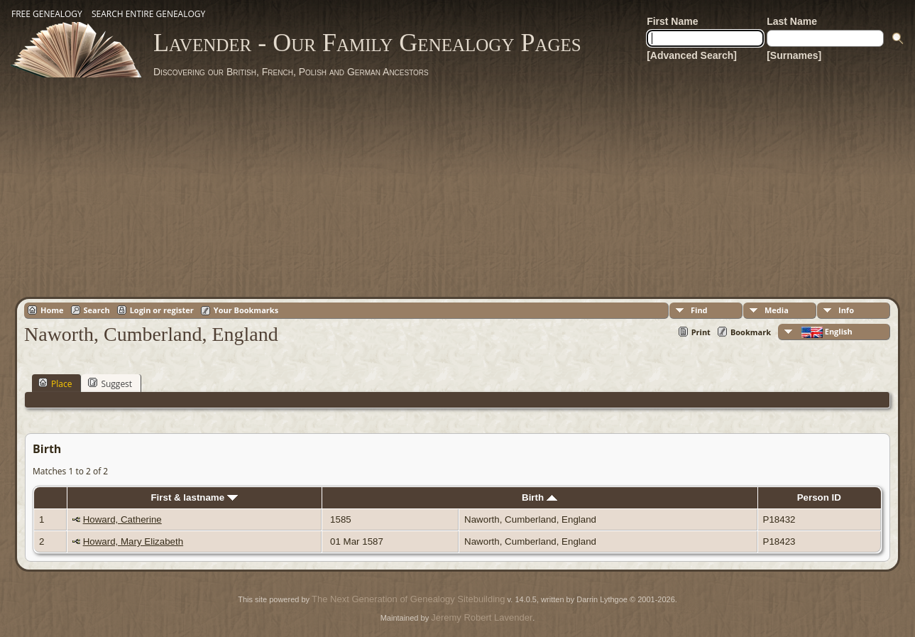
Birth (539, 497)
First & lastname (193, 497)
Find (699, 310)
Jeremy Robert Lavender (481, 617)
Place (55, 383)
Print (701, 332)
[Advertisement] (458, 184)
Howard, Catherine (122, 519)
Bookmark (750, 332)
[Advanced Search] (692, 55)
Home (52, 310)
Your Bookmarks (246, 310)
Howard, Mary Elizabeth (133, 541)
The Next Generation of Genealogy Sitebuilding (408, 599)
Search (97, 310)
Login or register (162, 310)
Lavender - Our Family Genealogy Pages (367, 42)
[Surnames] (794, 55)
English (826, 332)
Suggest (110, 383)
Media (777, 310)
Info (846, 310)
